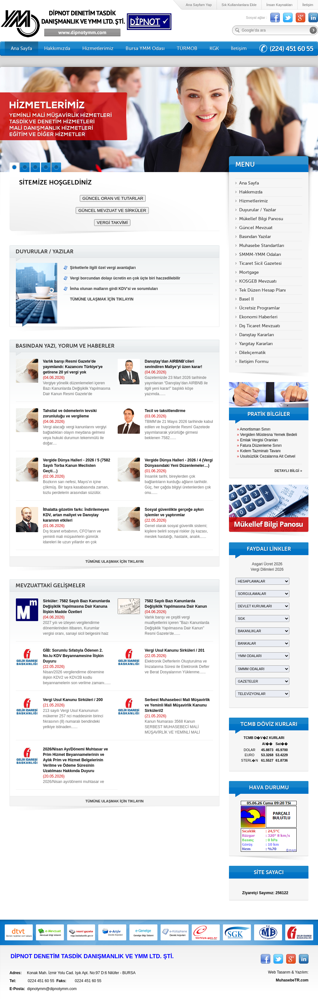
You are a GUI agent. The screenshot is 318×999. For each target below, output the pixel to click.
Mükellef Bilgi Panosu (261, 218)
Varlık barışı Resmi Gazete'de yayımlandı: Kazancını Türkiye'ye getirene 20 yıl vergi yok (73, 366)
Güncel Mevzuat (256, 227)
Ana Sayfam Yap (199, 5)
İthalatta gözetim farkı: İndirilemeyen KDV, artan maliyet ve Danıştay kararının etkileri (76, 515)
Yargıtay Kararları (256, 343)
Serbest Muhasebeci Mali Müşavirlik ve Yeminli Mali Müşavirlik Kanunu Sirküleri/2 (177, 705)
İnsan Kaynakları (279, 5)
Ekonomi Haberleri (258, 317)
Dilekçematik (252, 352)
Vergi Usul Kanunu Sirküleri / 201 (174, 650)
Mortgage (249, 272)
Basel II (246, 299)
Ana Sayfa (21, 48)
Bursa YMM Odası (145, 48)
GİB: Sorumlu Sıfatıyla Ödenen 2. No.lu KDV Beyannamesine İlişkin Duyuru (73, 655)
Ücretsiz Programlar (259, 308)
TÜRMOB (187, 48)
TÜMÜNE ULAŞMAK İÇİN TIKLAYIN (115, 561)
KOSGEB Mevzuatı (257, 281)
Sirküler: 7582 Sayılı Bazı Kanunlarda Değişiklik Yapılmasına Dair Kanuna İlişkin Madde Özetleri (76, 606)
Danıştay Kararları (256, 334)
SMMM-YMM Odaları (260, 254)
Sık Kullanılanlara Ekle (239, 5)
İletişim (307, 5)
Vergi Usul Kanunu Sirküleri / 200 (73, 700)
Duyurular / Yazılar (257, 209)
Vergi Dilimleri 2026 (267, 569)
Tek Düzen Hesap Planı (262, 290)
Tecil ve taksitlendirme (165, 411)
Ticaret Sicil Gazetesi (260, 263)
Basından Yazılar (255, 236)
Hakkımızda (57, 48)
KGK (214, 48)
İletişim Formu (253, 361)
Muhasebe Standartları (261, 245)
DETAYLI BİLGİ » (288, 471)
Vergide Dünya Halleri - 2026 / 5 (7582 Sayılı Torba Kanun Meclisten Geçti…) (76, 465)
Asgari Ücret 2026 (267, 564)
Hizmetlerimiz (98, 48)
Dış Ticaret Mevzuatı (259, 325)
